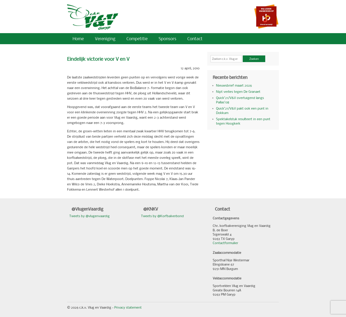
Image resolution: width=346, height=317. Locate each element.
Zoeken (254, 59)
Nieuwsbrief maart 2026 (234, 85)
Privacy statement (128, 307)
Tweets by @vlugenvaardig (89, 216)
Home (78, 39)
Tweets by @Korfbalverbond (162, 216)
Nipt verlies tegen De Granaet (238, 91)
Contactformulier (225, 243)
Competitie (137, 39)
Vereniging (105, 39)
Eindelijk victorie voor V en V (98, 58)
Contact (195, 39)
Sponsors (167, 39)
